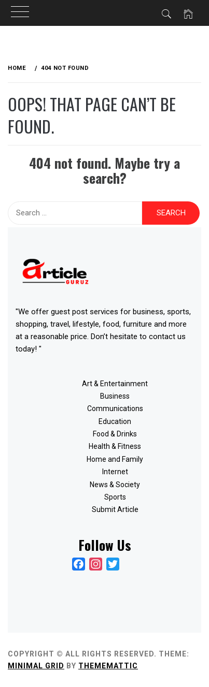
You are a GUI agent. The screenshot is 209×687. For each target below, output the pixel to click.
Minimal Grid (36, 666)
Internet (115, 471)
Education (115, 421)
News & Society (115, 484)
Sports (115, 497)
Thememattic (108, 666)
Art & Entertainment (115, 383)
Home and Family (115, 459)
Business (115, 396)
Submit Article (115, 509)
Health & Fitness (115, 446)
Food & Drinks (115, 434)
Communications (115, 408)
